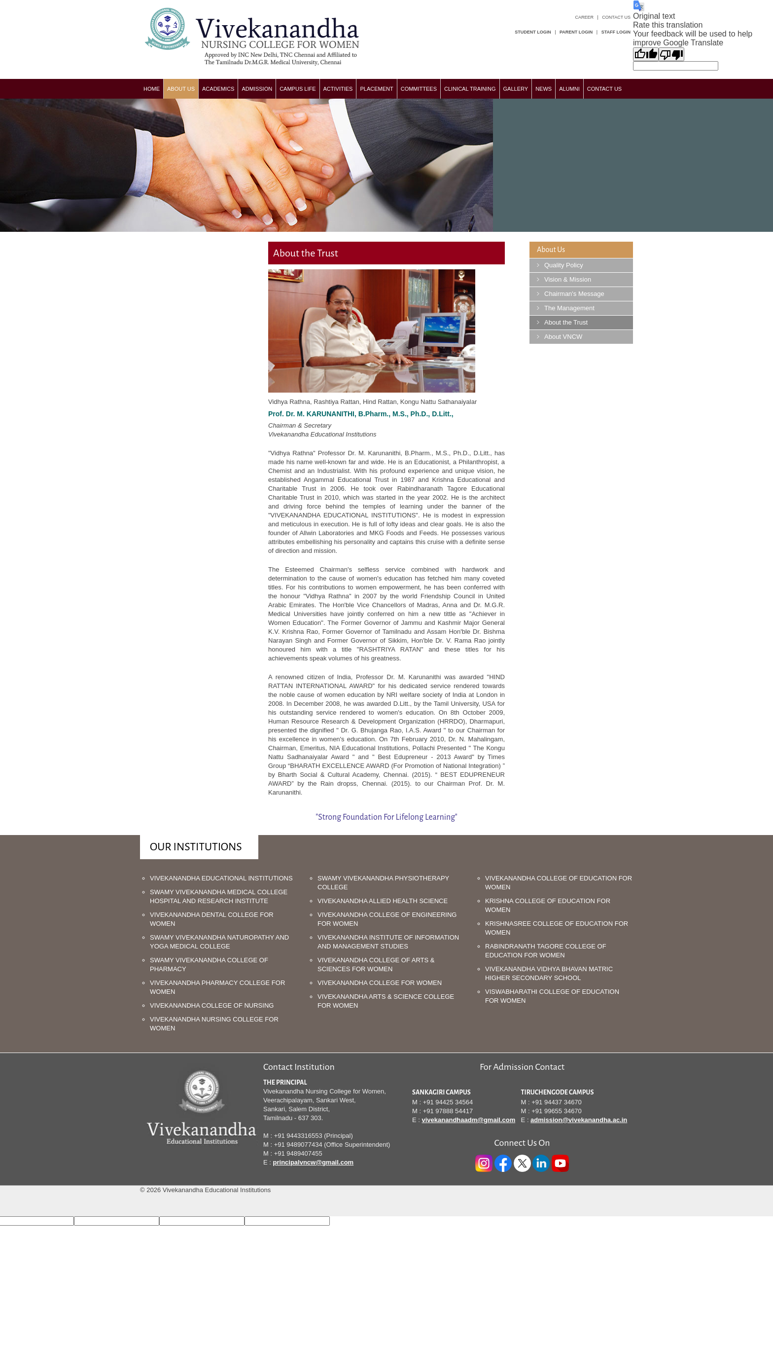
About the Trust (566, 322)
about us (181, 89)
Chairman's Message (574, 293)
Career (584, 17)
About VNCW (563, 336)
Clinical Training (470, 89)
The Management (569, 308)
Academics (218, 89)
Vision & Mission (567, 279)
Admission (257, 89)
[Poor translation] (671, 54)
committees (419, 89)
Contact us (604, 89)
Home (151, 89)
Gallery (515, 89)
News (543, 89)
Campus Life (298, 89)
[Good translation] (646, 54)
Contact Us (616, 17)
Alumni (569, 89)
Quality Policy (563, 265)
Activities (338, 89)
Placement (376, 89)
